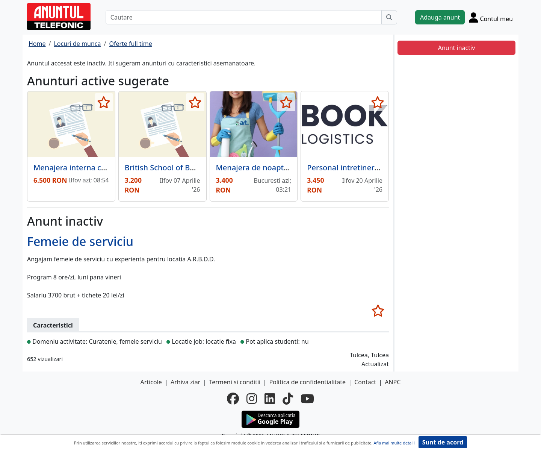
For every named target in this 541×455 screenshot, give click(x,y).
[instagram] (251, 399)
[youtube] (307, 399)
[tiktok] (288, 399)
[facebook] (233, 399)
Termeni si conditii (234, 382)
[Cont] (491, 17)
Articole (151, 382)
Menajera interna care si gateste (91, 167)
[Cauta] (389, 17)
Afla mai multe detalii (393, 443)
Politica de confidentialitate (307, 382)
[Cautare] (244, 17)
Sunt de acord (442, 442)
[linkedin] (269, 399)
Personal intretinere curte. (354, 167)
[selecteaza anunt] (104, 102)
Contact (365, 382)
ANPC (392, 382)
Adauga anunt (440, 17)
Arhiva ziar (185, 382)
